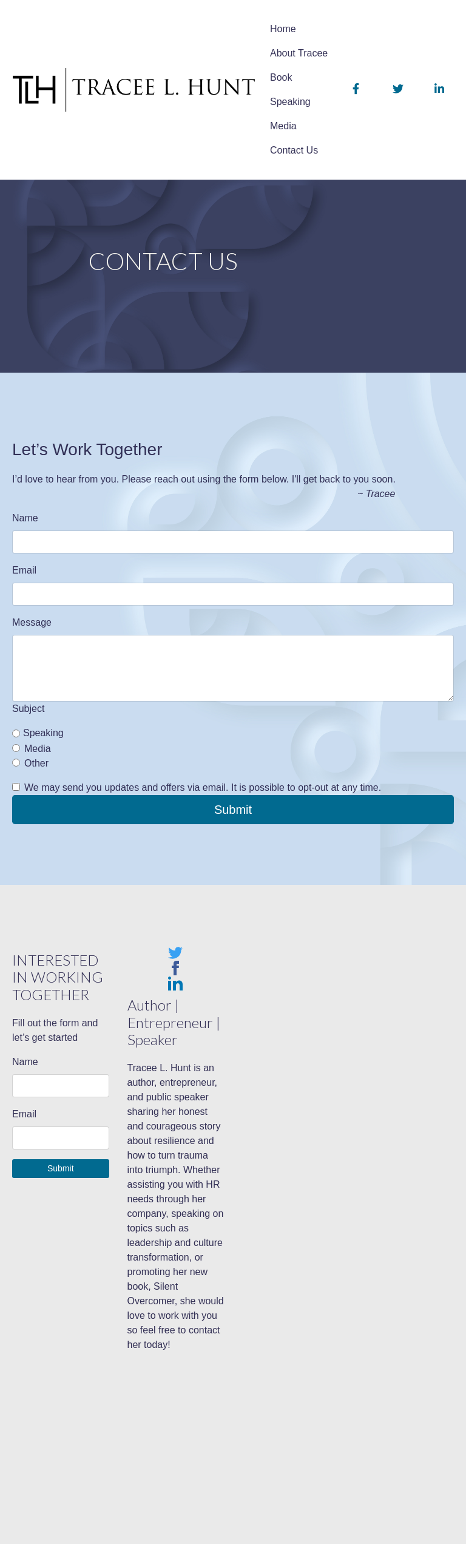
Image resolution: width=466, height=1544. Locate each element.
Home (283, 29)
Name (25, 518)
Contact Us (294, 150)
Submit (233, 809)
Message (32, 622)
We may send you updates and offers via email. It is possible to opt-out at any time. (202, 787)
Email (24, 570)
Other (36, 763)
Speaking (290, 101)
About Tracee (299, 53)
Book (281, 77)
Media (283, 126)
